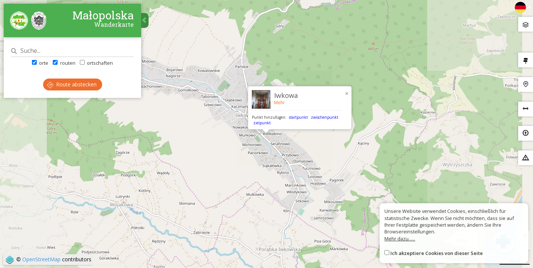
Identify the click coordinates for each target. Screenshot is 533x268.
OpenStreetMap (41, 259)
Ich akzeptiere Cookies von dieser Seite (436, 253)
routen (64, 63)
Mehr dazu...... (399, 238)
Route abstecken (72, 84)
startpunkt (298, 117)
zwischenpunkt (324, 117)
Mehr (279, 102)
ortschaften (96, 63)
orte (40, 63)
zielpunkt (262, 122)
